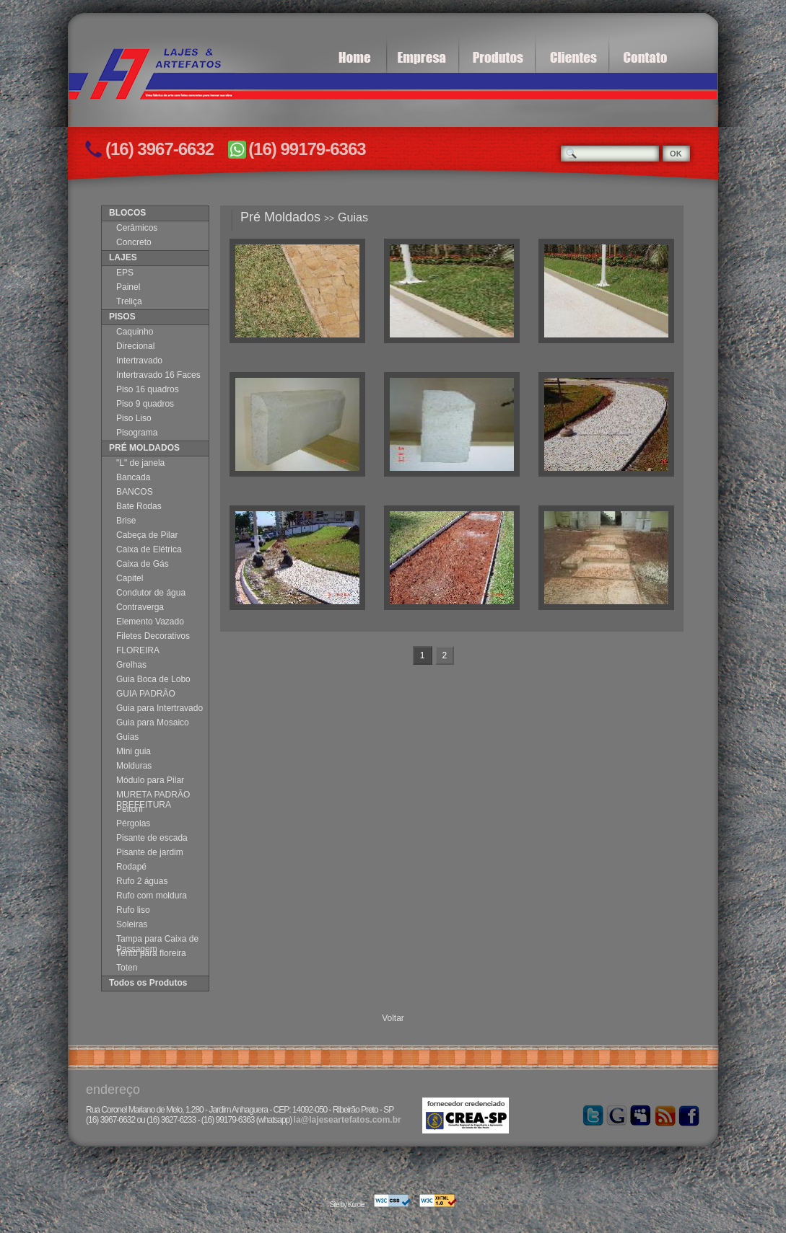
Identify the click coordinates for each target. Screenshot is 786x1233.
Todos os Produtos (148, 983)
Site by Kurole (346, 1204)
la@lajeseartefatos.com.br (347, 1120)
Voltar (393, 1018)
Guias (353, 217)
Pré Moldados (280, 217)
